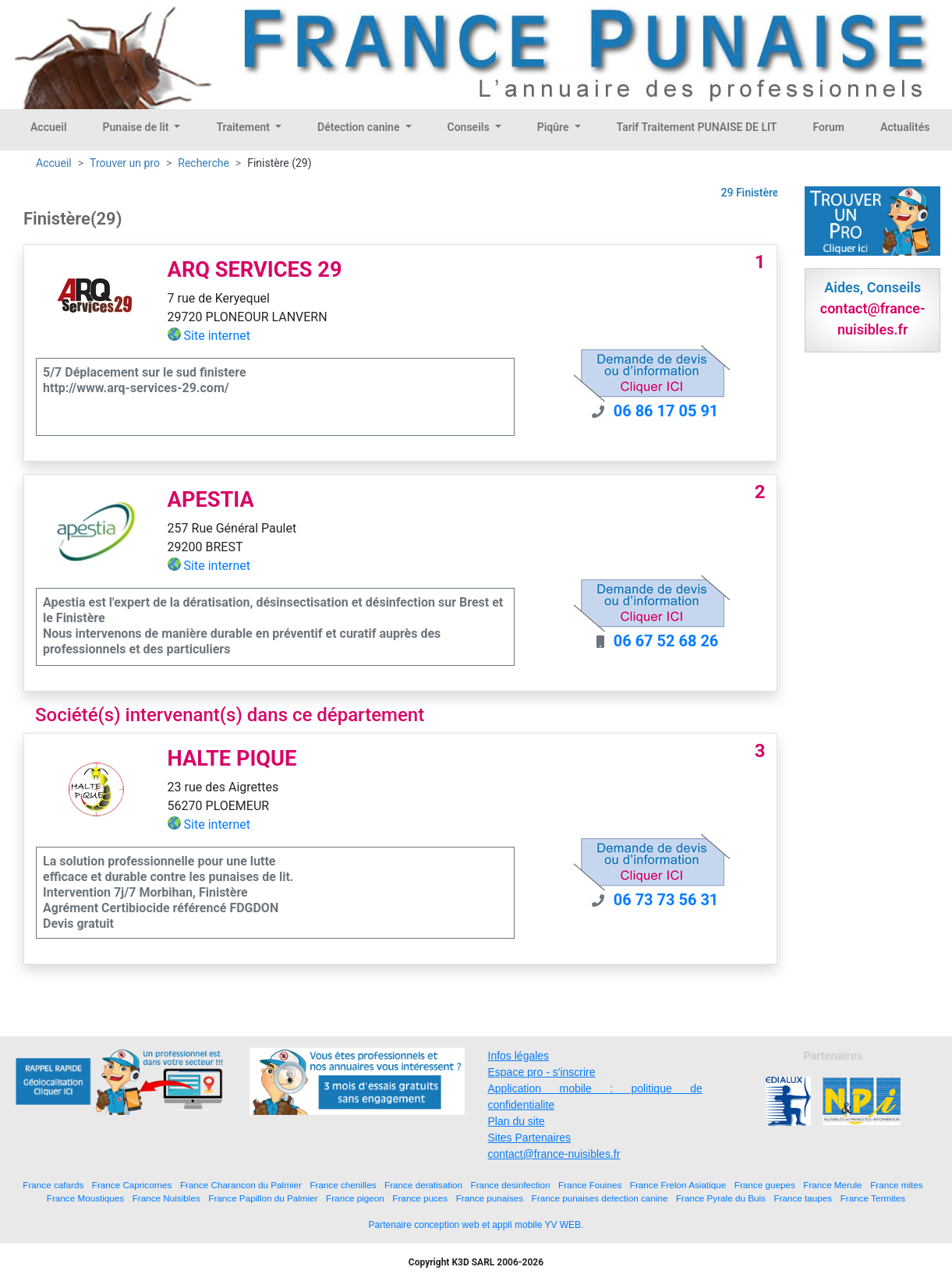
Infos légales (519, 1055)
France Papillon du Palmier (262, 1198)
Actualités (904, 127)
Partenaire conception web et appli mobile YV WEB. (476, 1224)
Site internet (217, 335)
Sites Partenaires (530, 1137)
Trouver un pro (125, 163)
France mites (896, 1185)
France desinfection (510, 1185)
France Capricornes (132, 1185)
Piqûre (554, 127)
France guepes (764, 1185)
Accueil (48, 127)
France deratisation (423, 1185)
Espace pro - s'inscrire (542, 1072)
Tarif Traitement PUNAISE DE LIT (697, 127)
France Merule (832, 1185)
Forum (828, 127)
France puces (420, 1198)
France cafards (53, 1185)
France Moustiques (85, 1198)
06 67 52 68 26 (666, 641)
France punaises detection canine (600, 1198)
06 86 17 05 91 (666, 411)
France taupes (802, 1198)
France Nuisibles (166, 1198)
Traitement (244, 127)
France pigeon (355, 1198)
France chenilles (343, 1185)
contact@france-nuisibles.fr (554, 1154)
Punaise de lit (137, 127)
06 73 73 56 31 (666, 899)
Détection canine (359, 127)
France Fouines (589, 1185)
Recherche (203, 163)
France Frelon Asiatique (678, 1185)
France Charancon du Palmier (241, 1185)
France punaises (489, 1198)
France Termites (873, 1198)
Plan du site (516, 1121)
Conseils (470, 127)
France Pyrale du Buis (721, 1198)
